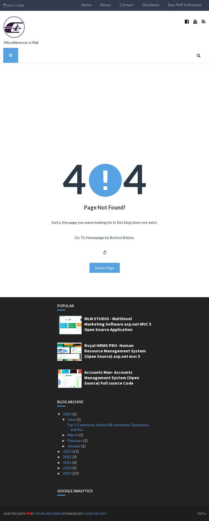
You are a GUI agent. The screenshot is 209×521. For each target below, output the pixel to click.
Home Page (104, 268)
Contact (127, 4)
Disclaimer (151, 4)
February (75, 440)
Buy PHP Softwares (185, 4)
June (71, 419)
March (73, 434)
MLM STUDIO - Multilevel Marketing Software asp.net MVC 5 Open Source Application (117, 324)
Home (86, 4)
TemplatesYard (48, 514)
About (105, 4)
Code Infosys (95, 514)
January (74, 446)
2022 (67, 456)
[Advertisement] (104, 104)
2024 (67, 414)
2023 (67, 451)
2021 (67, 462)
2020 (67, 468)
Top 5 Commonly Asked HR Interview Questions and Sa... (107, 427)
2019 (67, 473)
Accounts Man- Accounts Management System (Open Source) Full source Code (111, 377)
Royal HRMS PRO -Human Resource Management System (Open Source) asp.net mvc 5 (115, 351)
